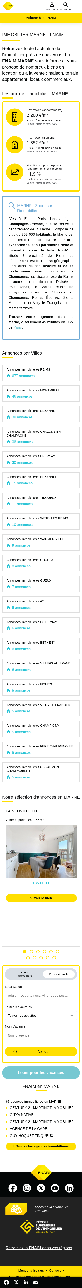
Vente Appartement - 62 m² (25, 820)
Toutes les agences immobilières (42, 1146)
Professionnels (59, 974)
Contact (55, 1270)
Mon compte (52, 10)
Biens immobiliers (24, 974)
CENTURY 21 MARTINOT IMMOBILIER (42, 1108)
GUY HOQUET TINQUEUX (31, 1136)
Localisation (13, 986)
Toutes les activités (18, 1007)
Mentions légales (31, 1270)
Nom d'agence (15, 1026)
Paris (18, 327)
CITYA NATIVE (22, 1115)
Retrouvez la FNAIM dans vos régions (39, 1248)
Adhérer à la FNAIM (41, 17)
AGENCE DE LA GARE (28, 1129)
